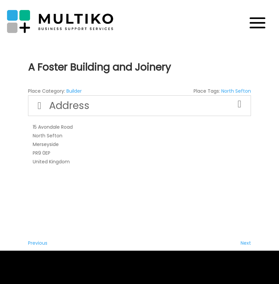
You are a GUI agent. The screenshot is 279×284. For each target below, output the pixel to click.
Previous (37, 243)
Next (246, 243)
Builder (74, 91)
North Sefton (236, 91)
